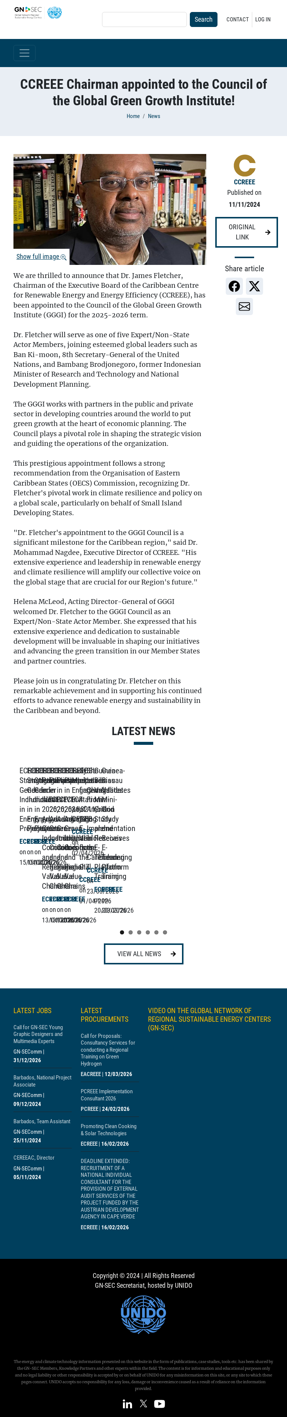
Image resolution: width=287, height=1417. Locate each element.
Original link (242, 232)
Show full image (41, 256)
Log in (263, 19)
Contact (237, 19)
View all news (139, 949)
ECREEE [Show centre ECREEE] (89, 1139)
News (154, 116)
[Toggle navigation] (24, 53)
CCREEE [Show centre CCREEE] (244, 182)
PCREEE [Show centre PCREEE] (89, 1105)
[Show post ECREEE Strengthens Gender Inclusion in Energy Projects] (73, 840)
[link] (234, 286)
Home (133, 116)
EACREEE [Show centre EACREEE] (91, 1070)
